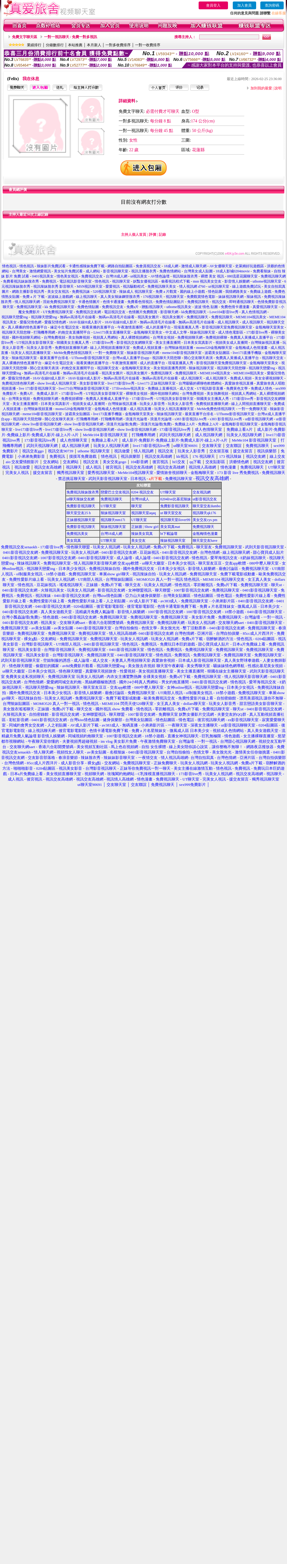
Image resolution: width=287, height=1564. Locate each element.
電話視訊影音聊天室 (75, 281)
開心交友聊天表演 (198, 358)
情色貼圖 (215, 291)
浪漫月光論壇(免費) (122, 424)
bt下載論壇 (168, 534)
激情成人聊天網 (193, 266)
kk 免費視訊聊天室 (59, 307)
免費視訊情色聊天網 (18, 383)
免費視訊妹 (81, 291)
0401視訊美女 (43, 276)
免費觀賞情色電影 (201, 297)
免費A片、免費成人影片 (39, 393)
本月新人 (94, 45)
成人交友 (186, 388)
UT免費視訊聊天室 (58, 312)
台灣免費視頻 (54, 337)
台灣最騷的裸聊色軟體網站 (200, 383)
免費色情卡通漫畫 (235, 307)
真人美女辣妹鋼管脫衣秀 (120, 297)
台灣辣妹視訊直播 (265, 342)
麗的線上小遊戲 (192, 291)
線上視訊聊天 (86, 297)
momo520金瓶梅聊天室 (214, 348)
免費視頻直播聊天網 (71, 348)
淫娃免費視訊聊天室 (59, 302)
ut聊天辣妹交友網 (80, 499)
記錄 (162, 234)
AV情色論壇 (160, 276)
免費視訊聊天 (198, 302)
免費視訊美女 (77, 534)
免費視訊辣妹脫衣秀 (83, 492)
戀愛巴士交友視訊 (115, 492)
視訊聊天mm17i (113, 520)
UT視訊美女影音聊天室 (35, 342)
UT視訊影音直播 (210, 388)
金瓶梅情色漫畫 (205, 534)
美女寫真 (74, 540)
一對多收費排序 (118, 45)
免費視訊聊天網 (273, 276)
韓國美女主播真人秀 (73, 342)
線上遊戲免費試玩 (246, 286)
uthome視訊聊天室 (267, 281)
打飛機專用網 (44, 332)
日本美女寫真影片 (198, 342)
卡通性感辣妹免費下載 (87, 266)
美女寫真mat (170, 527)
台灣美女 (19, 271)
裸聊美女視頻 (136, 393)
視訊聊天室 (121, 281)
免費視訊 (49, 281)
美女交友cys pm (205, 520)
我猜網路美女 (236, 291)
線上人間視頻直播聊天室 (110, 348)
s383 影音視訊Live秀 (191, 419)
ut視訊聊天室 (218, 286)
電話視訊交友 (115, 312)
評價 (152, 234)
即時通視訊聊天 (241, 302)
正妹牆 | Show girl (144, 527)
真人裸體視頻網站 (135, 337)
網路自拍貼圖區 (120, 266)
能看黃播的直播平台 (98, 327)
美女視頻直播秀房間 (169, 368)
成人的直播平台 (158, 327)
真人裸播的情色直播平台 (27, 327)
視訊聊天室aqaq (143, 513)
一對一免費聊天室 (109, 353)
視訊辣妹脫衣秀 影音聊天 (53, 286)
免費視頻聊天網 (190, 337)
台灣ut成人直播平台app (130, 358)
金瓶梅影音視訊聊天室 (240, 424)
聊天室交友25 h (79, 513)
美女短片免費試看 (68, 271)
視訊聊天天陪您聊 (16, 332)
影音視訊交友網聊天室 (134, 342)
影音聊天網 (169, 312)
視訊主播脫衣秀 (143, 271)
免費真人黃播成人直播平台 (251, 337)
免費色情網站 (170, 271)
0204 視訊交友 (142, 492)
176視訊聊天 (153, 297)
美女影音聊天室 (92, 383)
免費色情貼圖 (88, 307)
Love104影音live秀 (223, 312)
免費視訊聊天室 (29, 307)
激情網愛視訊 (40, 271)
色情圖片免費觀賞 (143, 312)
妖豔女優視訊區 (145, 281)
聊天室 (136, 506)
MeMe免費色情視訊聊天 (73, 353)
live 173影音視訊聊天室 (37, 388)
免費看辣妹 (262, 271)
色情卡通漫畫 (113, 302)
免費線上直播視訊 (162, 388)
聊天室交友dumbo (206, 506)
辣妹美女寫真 (142, 534)
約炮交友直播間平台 (74, 332)
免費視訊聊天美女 (161, 286)
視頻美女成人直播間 (231, 342)
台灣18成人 (140, 499)
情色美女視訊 (67, 276)
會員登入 (213, 5)
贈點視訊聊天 (152, 307)
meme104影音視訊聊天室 (181, 353)
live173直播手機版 (247, 353)
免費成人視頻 (241, 378)
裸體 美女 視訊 (212, 276)
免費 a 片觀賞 (166, 291)
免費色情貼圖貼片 (169, 302)
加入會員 (244, 5)
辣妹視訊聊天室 (202, 332)
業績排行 (34, 45)
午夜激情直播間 (130, 327)
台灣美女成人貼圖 (198, 271)
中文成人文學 (176, 332)
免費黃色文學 (237, 388)
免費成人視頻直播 (147, 348)
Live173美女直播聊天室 (112, 332)
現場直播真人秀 (186, 327)
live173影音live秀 (121, 383)
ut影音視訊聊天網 (259, 419)
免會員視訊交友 (148, 266)
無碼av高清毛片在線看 (78, 317)
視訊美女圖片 (148, 317)
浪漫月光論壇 (136, 419)
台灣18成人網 (116, 276)
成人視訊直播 (140, 409)
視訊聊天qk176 (204, 513)
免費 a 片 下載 (33, 297)
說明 (278, 88)
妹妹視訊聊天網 (231, 297)
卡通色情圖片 (89, 302)
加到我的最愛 (261, 88)
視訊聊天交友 (272, 358)
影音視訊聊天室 (115, 271)
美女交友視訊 (58, 291)
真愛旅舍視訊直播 (239, 383)
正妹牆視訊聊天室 (81, 520)
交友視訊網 (202, 492)
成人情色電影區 (230, 332)
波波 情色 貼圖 (206, 307)
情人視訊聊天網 (27, 302)
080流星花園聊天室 (242, 276)
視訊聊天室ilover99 (175, 520)
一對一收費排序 (147, 45)
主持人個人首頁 (133, 234)
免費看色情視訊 (139, 302)
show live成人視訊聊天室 (56, 383)
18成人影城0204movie (233, 271)
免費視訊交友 (92, 276)
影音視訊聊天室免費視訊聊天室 (227, 327)
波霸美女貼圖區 (217, 353)
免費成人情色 (261, 388)
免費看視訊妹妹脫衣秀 (21, 281)
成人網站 (93, 271)
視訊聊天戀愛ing (14, 317)
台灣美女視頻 (163, 337)
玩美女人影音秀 (39, 348)
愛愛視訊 (112, 286)
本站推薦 (75, 45)
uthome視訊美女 (178, 307)
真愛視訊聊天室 (265, 307)
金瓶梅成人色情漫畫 (251, 348)
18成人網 (171, 266)
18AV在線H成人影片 (85, 322)
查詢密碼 (272, 5)
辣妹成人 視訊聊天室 (135, 291)
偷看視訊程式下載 (175, 281)
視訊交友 (219, 302)
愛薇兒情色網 (30, 322)
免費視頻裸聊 (216, 337)
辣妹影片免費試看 (51, 266)
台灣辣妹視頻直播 (178, 348)
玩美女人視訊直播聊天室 (31, 353)
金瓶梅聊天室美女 (269, 327)
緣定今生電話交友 (64, 327)
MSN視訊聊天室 (89, 286)
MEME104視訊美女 (251, 317)
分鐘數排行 (55, 45)
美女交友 (138, 540)
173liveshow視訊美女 (128, 388)
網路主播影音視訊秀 (28, 291)
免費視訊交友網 (88, 312)
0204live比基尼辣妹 (175, 499)
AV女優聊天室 (220, 266)
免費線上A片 (185, 424)
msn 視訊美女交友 (207, 281)
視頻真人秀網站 (105, 337)
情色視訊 (9, 266)
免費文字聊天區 (24, 37)
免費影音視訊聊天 (81, 506)
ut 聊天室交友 (171, 513)
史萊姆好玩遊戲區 (249, 266)
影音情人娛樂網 (237, 281)
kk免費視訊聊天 (193, 312)
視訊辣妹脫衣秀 (185, 276)
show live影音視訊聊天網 (41, 424)
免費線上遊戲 (260, 291)
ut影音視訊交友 (205, 499)
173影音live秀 (257, 332)
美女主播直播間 (168, 342)
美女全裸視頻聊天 (269, 378)
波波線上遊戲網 (60, 297)
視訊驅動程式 (133, 286)
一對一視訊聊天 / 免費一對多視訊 (70, 37)
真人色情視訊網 (254, 312)
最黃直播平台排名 (54, 358)
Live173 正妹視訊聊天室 (157, 383)
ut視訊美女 (138, 276)
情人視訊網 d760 (192, 286)
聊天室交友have (205, 540)
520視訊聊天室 (104, 291)
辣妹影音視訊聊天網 (143, 353)
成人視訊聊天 (228, 322)
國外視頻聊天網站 (26, 337)
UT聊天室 (168, 492)
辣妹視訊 (254, 297)
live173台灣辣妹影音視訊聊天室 (84, 388)
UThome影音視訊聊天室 (91, 358)
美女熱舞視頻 (79, 337)
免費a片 (132, 307)
